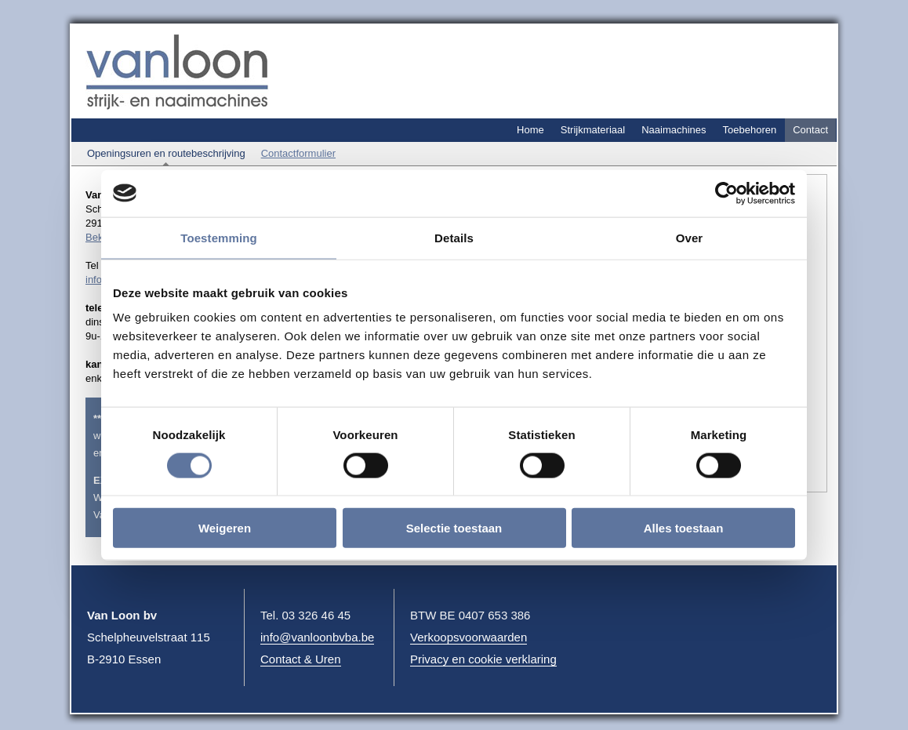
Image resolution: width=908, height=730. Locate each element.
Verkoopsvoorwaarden (468, 637)
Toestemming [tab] (218, 237)
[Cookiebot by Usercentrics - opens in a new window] (726, 193)
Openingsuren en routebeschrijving (166, 153)
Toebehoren (750, 130)
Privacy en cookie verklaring (483, 659)
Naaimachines (673, 130)
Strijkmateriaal (593, 130)
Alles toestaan (684, 528)
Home (530, 130)
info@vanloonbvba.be (317, 637)
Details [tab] (454, 237)
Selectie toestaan (454, 528)
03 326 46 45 (316, 615)
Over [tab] (689, 237)
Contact (810, 130)
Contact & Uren (300, 659)
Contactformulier (298, 153)
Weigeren (224, 528)
